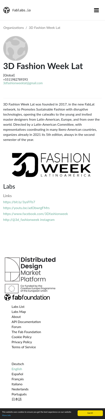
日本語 (17, 399)
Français (18, 379)
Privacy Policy (22, 342)
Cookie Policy (22, 337)
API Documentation (26, 322)
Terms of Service (24, 347)
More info (6, 415)
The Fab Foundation (26, 332)
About (16, 317)
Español (17, 374)
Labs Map (19, 312)
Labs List (18, 306)
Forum (16, 327)
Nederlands (20, 389)
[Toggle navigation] (96, 10)
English (17, 369)
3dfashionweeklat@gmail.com (23, 83)
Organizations (13, 27)
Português (19, 394)
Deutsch (18, 364)
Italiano (17, 384)
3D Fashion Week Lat (44, 27)
